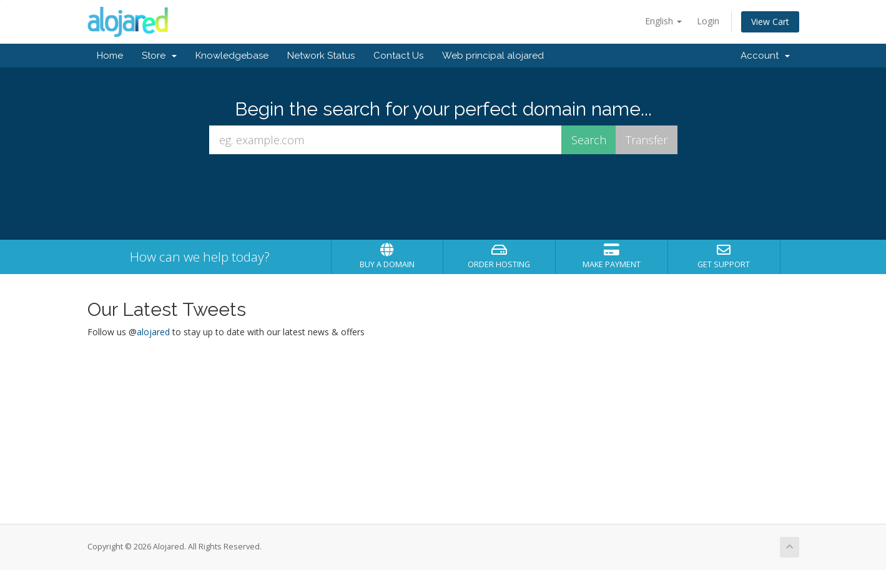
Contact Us (398, 55)
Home (110, 55)
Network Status (321, 55)
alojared (153, 332)
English (663, 21)
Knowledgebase (231, 55)
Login (708, 21)
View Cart (770, 21)
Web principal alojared (493, 55)
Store (159, 55)
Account (765, 55)
